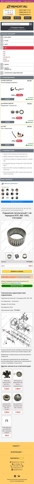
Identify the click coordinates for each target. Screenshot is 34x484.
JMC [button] (5, 48)
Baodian (5, 59)
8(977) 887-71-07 (25, 10)
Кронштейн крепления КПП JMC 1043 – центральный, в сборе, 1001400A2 (6, 384)
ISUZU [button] (6, 44)
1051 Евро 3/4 (6, 57)
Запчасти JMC (19, 208)
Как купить (7, 18)
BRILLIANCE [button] (7, 37)
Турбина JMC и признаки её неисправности (15, 154)
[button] (31, 236)
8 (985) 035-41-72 (18, 468)
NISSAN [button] (6, 64)
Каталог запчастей (7, 208)
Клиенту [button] (17, 446)
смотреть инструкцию (24, 277)
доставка (17, 283)
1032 (4, 51)
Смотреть (7, 99)
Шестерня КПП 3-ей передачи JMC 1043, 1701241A (17, 405)
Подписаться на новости (17, 201)
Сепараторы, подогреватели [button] (13, 73)
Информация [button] (17, 452)
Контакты (27, 18)
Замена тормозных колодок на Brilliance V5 (15, 156)
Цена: (3, 266)
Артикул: (3, 261)
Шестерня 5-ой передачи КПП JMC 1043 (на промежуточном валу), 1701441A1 (18, 384)
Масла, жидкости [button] (7, 68)
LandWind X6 (6, 61)
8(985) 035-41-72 (25, 12)
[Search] (15, 24)
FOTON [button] (6, 41)
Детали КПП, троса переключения (13, 210)
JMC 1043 (28, 208)
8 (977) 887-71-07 (17, 466)
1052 (4, 55)
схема (21, 458)
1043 (4, 53)
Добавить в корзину (17, 271)
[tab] (17, 37)
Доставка (17, 18)
